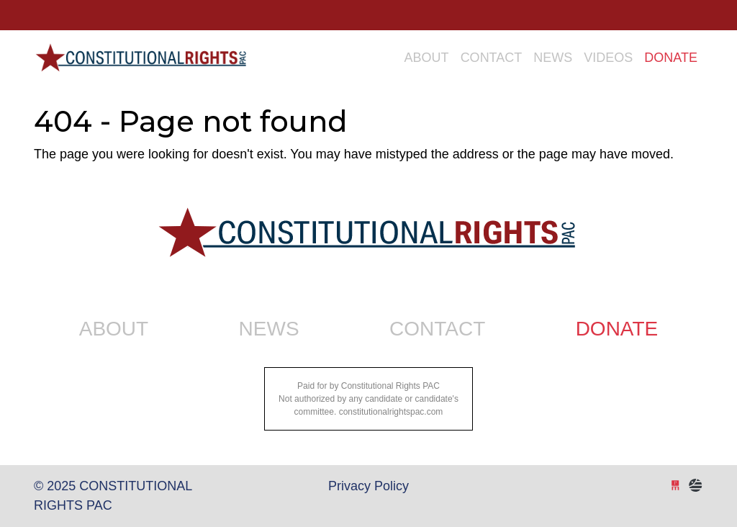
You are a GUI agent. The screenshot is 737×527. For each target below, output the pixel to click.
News (552, 57)
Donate (670, 57)
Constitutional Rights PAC (140, 51)
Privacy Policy (368, 486)
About (426, 57)
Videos (608, 57)
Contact (492, 57)
